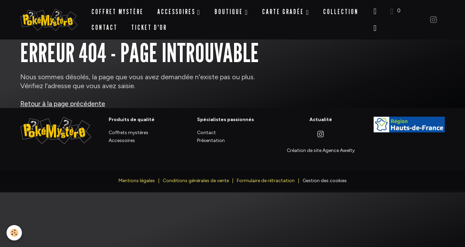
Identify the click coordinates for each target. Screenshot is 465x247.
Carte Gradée (285, 8)
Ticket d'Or (149, 24)
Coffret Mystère (118, 8)
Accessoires (178, 8)
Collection (341, 8)
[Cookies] (14, 232)
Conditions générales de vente (196, 174)
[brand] (49, 16)
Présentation (211, 134)
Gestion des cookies (325, 174)
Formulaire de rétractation (266, 174)
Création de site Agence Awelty (321, 143)
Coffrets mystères (128, 126)
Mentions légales (137, 174)
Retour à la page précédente (63, 97)
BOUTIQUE (230, 8)
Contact (105, 24)
